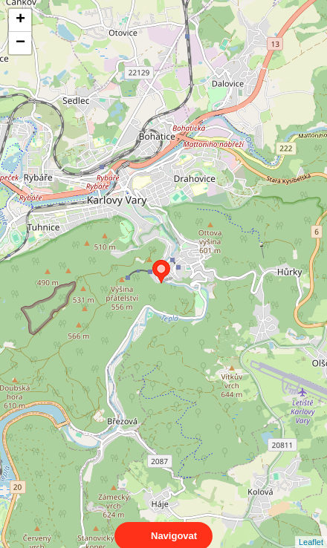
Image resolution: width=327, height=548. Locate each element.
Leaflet (311, 528)
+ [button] (20, 20)
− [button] (20, 43)
